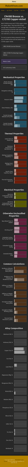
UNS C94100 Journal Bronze (11, 46)
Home (2, 10)
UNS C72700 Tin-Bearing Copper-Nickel (13, 54)
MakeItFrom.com (14, 5)
